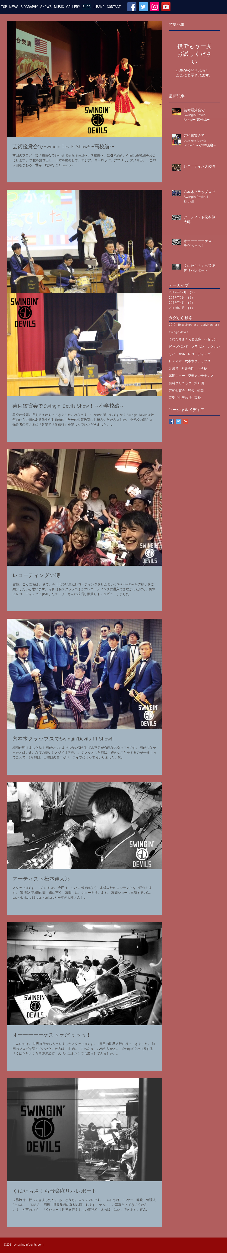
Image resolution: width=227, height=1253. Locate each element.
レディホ (175, 361)
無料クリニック (180, 383)
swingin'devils (178, 332)
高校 (197, 398)
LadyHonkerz (210, 325)
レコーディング (199, 354)
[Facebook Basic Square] (171, 421)
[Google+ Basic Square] (185, 421)
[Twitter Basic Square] (178, 421)
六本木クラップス (198, 361)
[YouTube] (165, 6)
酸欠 (191, 391)
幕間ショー (177, 376)
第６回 (199, 383)
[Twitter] (143, 6)
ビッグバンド (178, 347)
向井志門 (187, 369)
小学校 (202, 369)
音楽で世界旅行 (180, 398)
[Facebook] (131, 6)
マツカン (213, 347)
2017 (172, 325)
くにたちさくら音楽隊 (185, 339)
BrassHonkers (188, 325)
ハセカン (210, 339)
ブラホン (197, 347)
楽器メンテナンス (201, 376)
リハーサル (177, 354)
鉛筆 (200, 391)
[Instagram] (154, 6)
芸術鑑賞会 (177, 391)
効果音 (174, 369)
